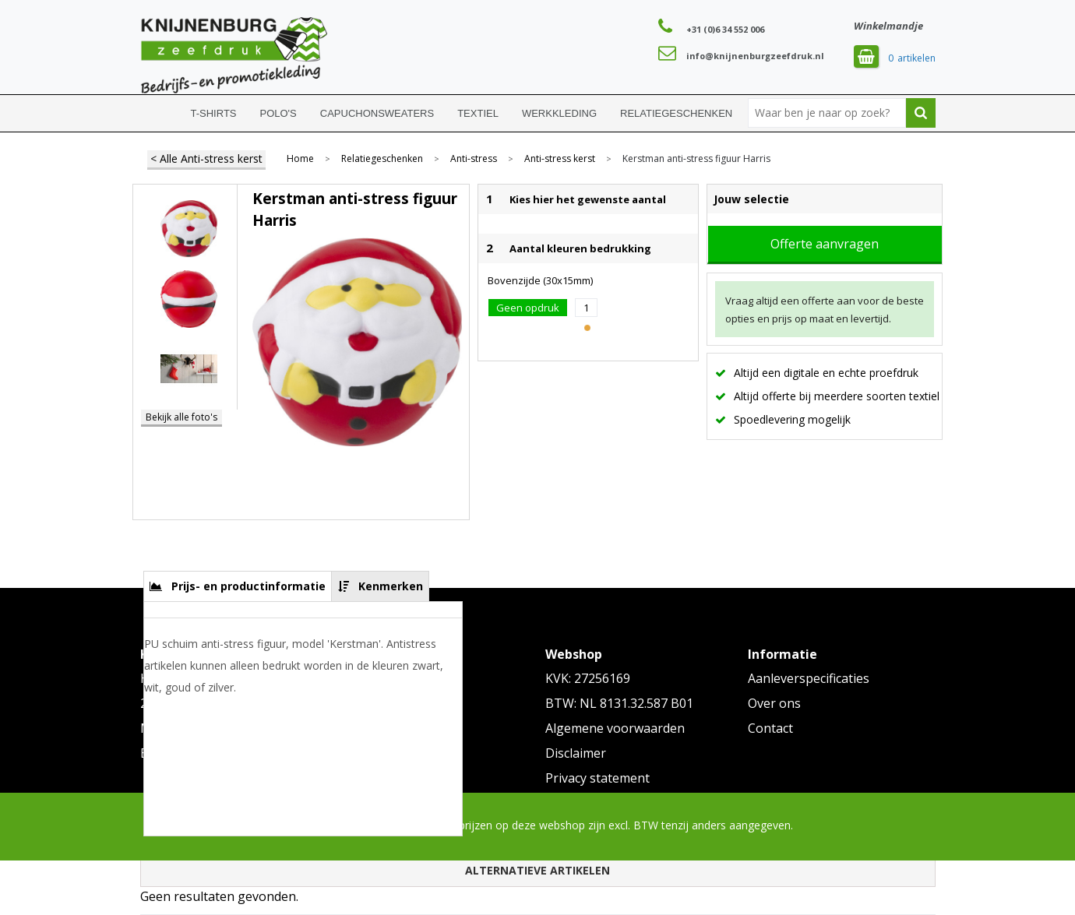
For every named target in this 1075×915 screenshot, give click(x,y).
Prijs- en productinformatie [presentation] (248, 586)
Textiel (478, 113)
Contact (770, 728)
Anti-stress (473, 159)
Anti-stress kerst (559, 159)
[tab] (238, 586)
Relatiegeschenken (676, 113)
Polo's (278, 113)
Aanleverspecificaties (808, 678)
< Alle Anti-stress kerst (206, 158)
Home (159, 113)
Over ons (774, 703)
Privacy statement (597, 778)
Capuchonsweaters (377, 113)
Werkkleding (559, 113)
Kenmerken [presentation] (390, 586)
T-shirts (214, 113)
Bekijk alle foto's (181, 417)
